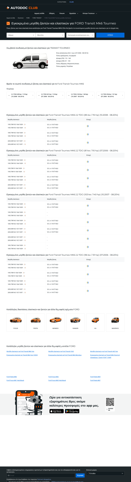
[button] (73, 13)
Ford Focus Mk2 (53, 377)
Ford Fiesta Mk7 (95, 380)
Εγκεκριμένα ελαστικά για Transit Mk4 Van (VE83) (22, 355)
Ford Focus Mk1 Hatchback (15, 380)
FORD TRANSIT (37, 18)
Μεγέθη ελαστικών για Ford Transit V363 (61, 351)
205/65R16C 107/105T (15, 141)
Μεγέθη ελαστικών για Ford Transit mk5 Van (104, 351)
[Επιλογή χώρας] (105, 473)
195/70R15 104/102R (15, 168)
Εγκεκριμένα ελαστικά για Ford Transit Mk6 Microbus (65, 355)
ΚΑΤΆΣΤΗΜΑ (61, 2)
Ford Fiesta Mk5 (95, 377)
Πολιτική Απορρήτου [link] (44, 479)
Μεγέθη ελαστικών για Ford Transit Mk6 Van (20, 351)
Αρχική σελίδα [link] (11, 18)
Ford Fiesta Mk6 (12, 377)
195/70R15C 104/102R (15, 124)
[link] (39, 13)
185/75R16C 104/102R (15, 133)
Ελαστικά (20, 18)
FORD (28, 18)
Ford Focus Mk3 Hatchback (57, 380)
